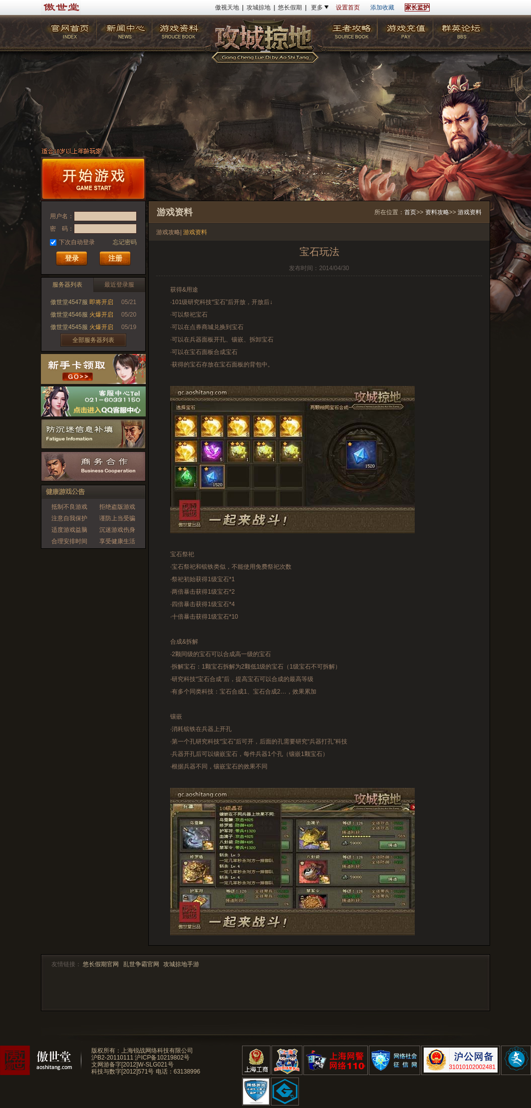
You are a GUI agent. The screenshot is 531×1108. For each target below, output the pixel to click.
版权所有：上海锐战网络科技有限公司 (142, 1050)
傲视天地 (227, 7)
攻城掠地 (258, 7)
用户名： (62, 216)
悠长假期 (290, 7)
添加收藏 (382, 7)
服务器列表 (67, 284)
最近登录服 (119, 284)
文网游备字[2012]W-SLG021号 (132, 1064)
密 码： (62, 228)
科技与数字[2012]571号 (122, 1071)
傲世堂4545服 (69, 327)
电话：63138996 (178, 1071)
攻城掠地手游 (181, 964)
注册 (115, 258)
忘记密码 (125, 242)
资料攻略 (437, 212)
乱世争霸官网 (141, 964)
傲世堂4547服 (69, 302)
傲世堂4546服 (69, 314)
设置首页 (348, 7)
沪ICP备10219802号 (162, 1057)
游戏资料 (470, 212)
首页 (410, 212)
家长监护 (417, 7)
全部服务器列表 (93, 340)
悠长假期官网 (101, 964)
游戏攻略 (168, 232)
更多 (317, 7)
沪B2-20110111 (112, 1057)
